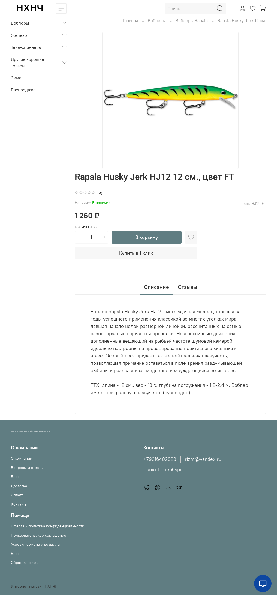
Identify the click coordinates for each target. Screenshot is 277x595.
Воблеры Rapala (192, 20)
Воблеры (157, 20)
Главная (130, 20)
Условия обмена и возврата (35, 544)
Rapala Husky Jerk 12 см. (242, 20)
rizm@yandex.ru (203, 459)
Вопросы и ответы (27, 467)
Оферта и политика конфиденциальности (47, 526)
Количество (86, 227)
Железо (19, 35)
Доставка (19, 485)
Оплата (17, 494)
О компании (21, 458)
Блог (15, 476)
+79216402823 (159, 459)
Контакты (19, 504)
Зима (16, 77)
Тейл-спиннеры (26, 47)
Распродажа (23, 89)
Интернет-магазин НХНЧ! (33, 586)
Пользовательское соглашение (38, 535)
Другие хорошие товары (27, 62)
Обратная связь (24, 562)
